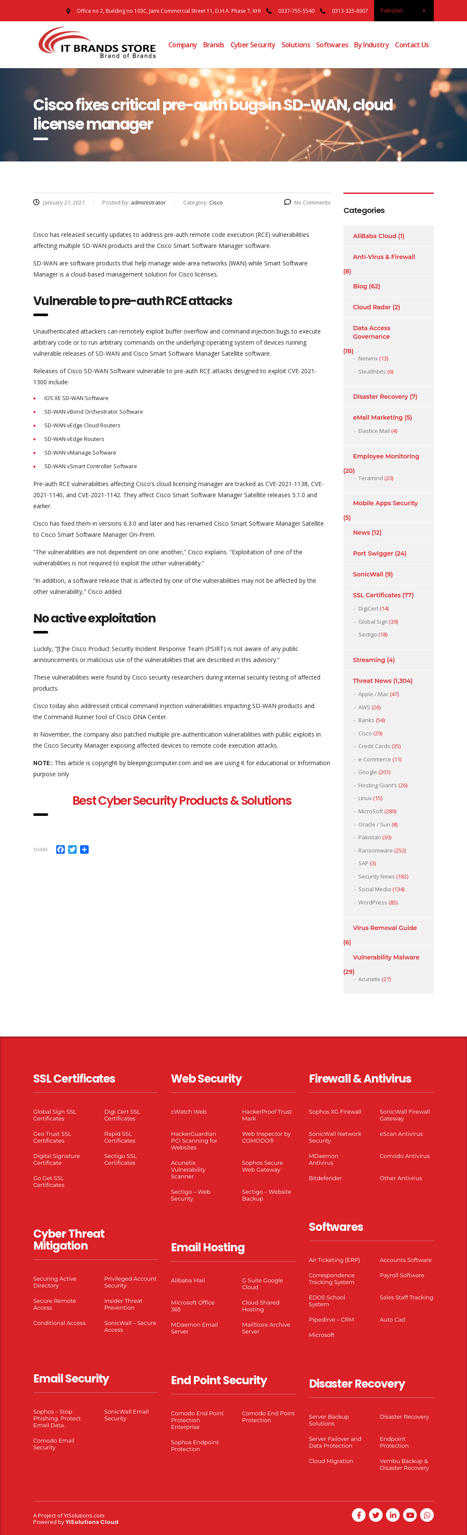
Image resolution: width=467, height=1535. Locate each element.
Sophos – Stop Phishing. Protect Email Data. (57, 1418)
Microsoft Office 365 (192, 1306)
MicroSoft (370, 811)
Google (367, 772)
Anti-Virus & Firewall (384, 257)
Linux (365, 798)
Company (182, 44)
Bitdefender (325, 1178)
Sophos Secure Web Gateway (262, 1166)
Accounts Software (406, 1259)
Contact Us (412, 44)
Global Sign (373, 621)
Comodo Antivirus (405, 1155)
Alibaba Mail (188, 1280)
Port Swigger (373, 553)
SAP (363, 863)
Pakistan (369, 837)
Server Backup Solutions (329, 1420)
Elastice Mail (374, 431)
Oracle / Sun (374, 824)
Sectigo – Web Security (190, 1195)
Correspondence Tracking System (332, 1278)
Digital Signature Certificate (56, 1159)
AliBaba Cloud (375, 236)
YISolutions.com (84, 1515)
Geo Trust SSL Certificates (52, 1137)
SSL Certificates (377, 595)
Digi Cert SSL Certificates (122, 1115)
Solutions (296, 44)
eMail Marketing (378, 417)
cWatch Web (188, 1111)
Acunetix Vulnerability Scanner (188, 1169)
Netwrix (368, 358)
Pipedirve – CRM (331, 1319)
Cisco (365, 733)
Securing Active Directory (55, 1282)
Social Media (374, 889)
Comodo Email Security (54, 1444)
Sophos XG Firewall (335, 1111)
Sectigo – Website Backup (266, 1195)
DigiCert (368, 608)
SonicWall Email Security (126, 1415)
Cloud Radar (372, 307)
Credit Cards (374, 746)
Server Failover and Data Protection (335, 1442)
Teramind (370, 478)
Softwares (332, 44)
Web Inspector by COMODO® (266, 1137)
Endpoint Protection (394, 1442)
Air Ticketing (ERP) (334, 1259)
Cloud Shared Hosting (261, 1306)
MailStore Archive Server (266, 1328)
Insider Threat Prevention (123, 1304)
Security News (376, 876)
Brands (214, 44)
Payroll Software (402, 1275)
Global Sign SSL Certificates (54, 1115)
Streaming (369, 660)
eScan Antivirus (401, 1133)
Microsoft (322, 1334)
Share (40, 849)
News (361, 532)
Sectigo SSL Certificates (120, 1159)
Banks (366, 720)
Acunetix (369, 979)
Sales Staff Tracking (406, 1297)
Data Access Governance (372, 332)
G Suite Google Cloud (262, 1283)
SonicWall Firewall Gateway (405, 1115)
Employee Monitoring (386, 456)
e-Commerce (374, 759)
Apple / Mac (373, 694)
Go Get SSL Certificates (48, 1181)
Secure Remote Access (54, 1304)
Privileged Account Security (130, 1282)
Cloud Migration (331, 1460)
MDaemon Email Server (194, 1328)
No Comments (307, 202)
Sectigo (367, 634)
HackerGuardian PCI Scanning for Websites (194, 1140)
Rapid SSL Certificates (119, 1137)
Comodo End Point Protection (268, 1416)
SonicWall (368, 574)
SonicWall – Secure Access (130, 1326)
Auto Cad (392, 1319)
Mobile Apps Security (385, 503)
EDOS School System (327, 1300)
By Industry (371, 44)
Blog (360, 286)
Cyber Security (253, 44)
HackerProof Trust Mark (267, 1115)
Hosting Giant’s (377, 785)
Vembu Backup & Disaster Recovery (404, 1464)
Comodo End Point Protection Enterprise (197, 1420)
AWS (364, 707)
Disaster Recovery (380, 396)
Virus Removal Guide (385, 928)
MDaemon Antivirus (323, 1159)
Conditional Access (59, 1322)
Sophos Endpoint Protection (195, 1445)
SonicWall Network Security (335, 1137)
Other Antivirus (401, 1178)
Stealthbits (372, 371)
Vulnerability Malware (386, 957)
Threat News (372, 681)
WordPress (372, 902)
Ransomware (375, 850)
